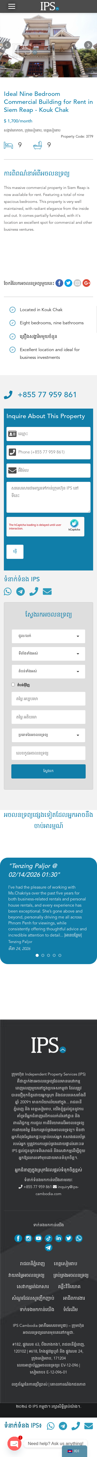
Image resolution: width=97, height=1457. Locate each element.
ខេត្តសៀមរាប (41, 1109)
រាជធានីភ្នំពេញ (32, 1264)
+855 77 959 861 (40, 395)
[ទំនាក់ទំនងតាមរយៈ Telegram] (20, 591)
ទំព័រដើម (70, 1309)
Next (89, 46)
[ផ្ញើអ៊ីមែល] (47, 591)
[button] (11, 6)
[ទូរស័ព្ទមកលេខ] (33, 591)
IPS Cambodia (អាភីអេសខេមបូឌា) (40, 1325)
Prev (8, 46)
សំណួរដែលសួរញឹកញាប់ (33, 1298)
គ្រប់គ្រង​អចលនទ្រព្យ (70, 1275)
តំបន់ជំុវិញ (20, 685)
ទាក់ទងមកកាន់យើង (37, 1309)
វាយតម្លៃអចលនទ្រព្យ (26, 1275)
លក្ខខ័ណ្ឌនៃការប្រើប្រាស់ (29, 1384)
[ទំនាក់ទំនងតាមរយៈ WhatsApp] (8, 591)
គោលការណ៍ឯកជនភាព (68, 1384)
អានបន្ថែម (73, 935)
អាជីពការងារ (74, 1298)
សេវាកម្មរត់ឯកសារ (33, 1287)
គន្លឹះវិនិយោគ (69, 1287)
